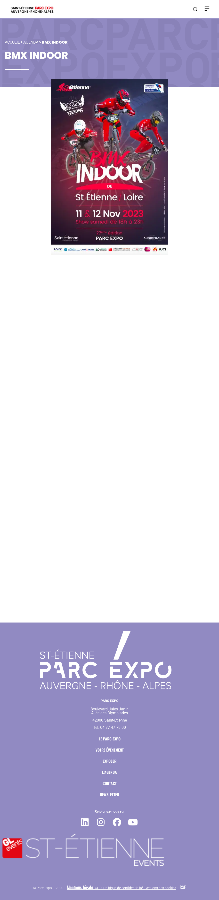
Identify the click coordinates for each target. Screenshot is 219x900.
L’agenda (109, 772)
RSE (183, 887)
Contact (110, 783)
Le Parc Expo (110, 739)
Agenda (30, 39)
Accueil (12, 39)
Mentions (80, 887)
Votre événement (110, 750)
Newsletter (109, 794)
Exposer (109, 761)
